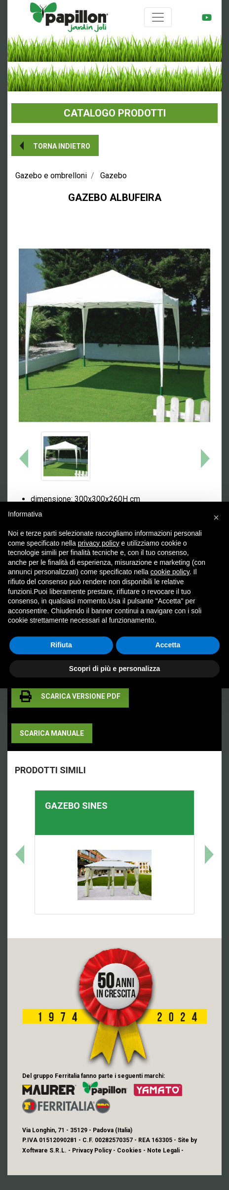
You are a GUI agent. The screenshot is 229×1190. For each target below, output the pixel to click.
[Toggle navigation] (158, 17)
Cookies (129, 1150)
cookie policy (170, 572)
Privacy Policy (92, 1150)
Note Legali (163, 1150)
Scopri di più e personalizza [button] (114, 669)
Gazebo (113, 175)
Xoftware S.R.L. (44, 1150)
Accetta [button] (168, 645)
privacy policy (98, 543)
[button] (55, 145)
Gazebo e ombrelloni (51, 175)
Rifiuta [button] (61, 645)
